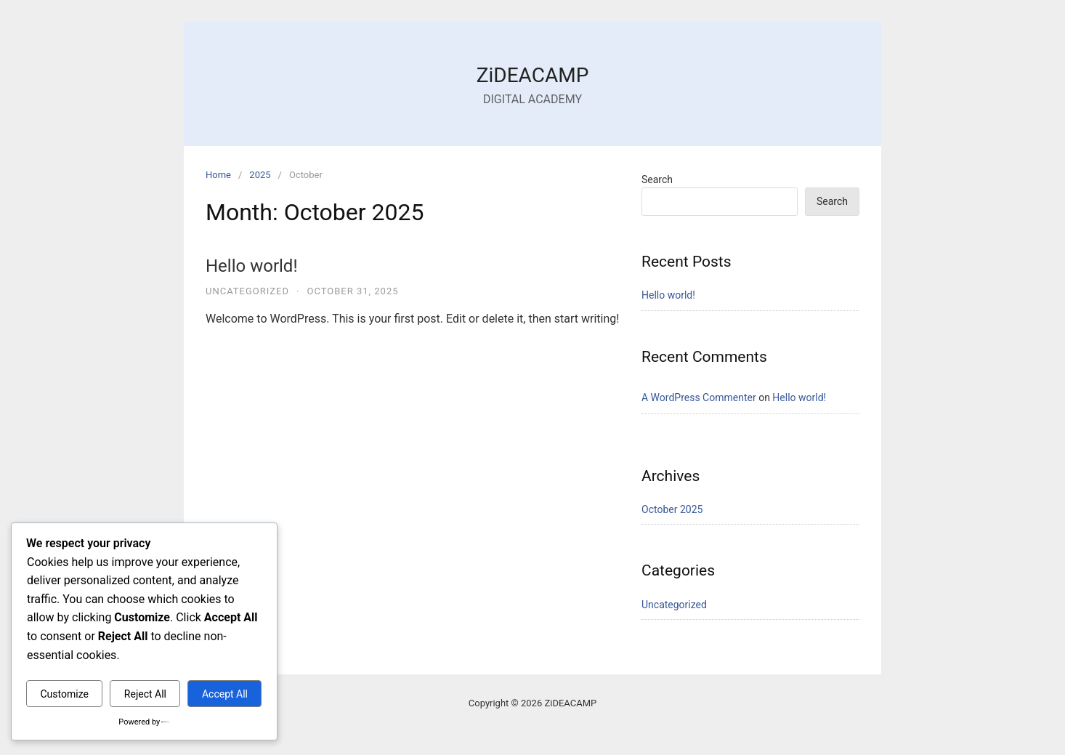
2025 (259, 174)
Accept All (225, 694)
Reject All (145, 694)
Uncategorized (247, 291)
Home (218, 174)
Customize (64, 694)
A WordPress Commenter (698, 397)
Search (657, 179)
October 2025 (671, 509)
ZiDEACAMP (533, 75)
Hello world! (252, 266)
